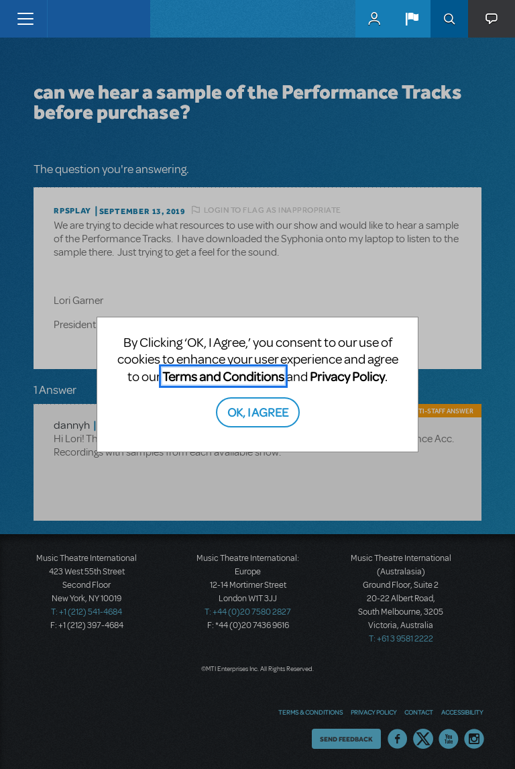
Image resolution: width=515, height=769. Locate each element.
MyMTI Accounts (374, 19)
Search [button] (449, 19)
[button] (412, 19)
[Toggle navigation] (25, 19)
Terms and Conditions (223, 376)
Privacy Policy (347, 376)
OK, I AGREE (257, 411)
